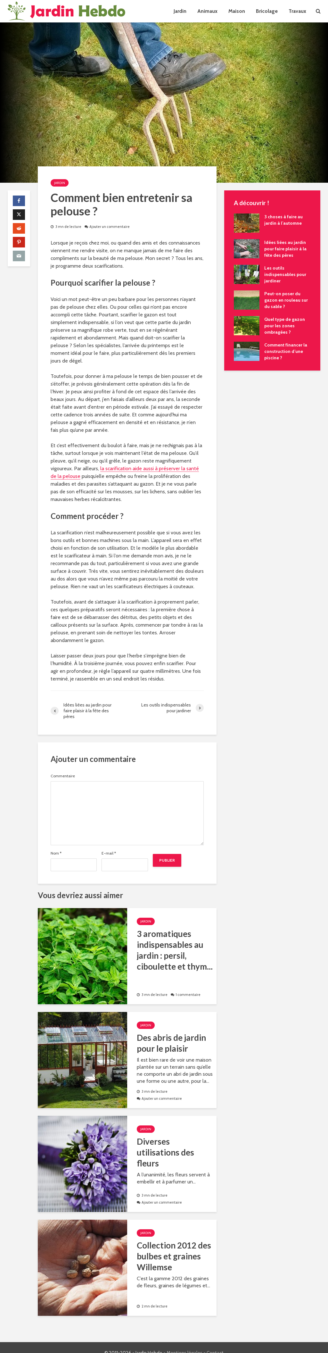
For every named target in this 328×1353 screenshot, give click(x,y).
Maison (236, 11)
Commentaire (63, 776)
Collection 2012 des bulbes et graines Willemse (174, 1256)
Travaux (297, 11)
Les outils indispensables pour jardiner (285, 274)
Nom (56, 853)
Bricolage (267, 11)
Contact (215, 1342)
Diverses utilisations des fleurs (165, 1152)
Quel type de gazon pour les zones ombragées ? (284, 325)
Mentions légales (184, 1342)
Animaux (207, 11)
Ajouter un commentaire (109, 226)
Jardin (180, 11)
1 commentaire (188, 994)
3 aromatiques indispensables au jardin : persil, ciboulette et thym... (175, 950)
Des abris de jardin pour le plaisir (171, 1043)
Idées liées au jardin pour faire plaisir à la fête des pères (285, 248)
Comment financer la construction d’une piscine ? (285, 351)
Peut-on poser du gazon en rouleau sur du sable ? (286, 300)
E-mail (109, 853)
